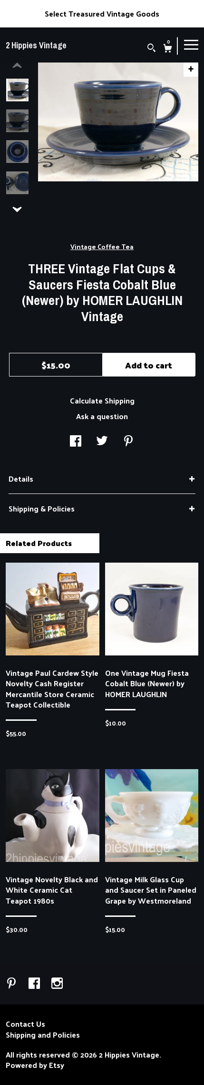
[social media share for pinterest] (128, 441)
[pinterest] (12, 983)
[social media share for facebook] (75, 441)
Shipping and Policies (43, 1035)
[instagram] (57, 983)
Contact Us (25, 1024)
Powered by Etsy (35, 1065)
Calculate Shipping (102, 400)
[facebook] (35, 983)
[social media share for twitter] (102, 441)
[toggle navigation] (191, 44)
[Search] (151, 48)
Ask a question (102, 416)
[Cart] (167, 49)
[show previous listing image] (17, 66)
